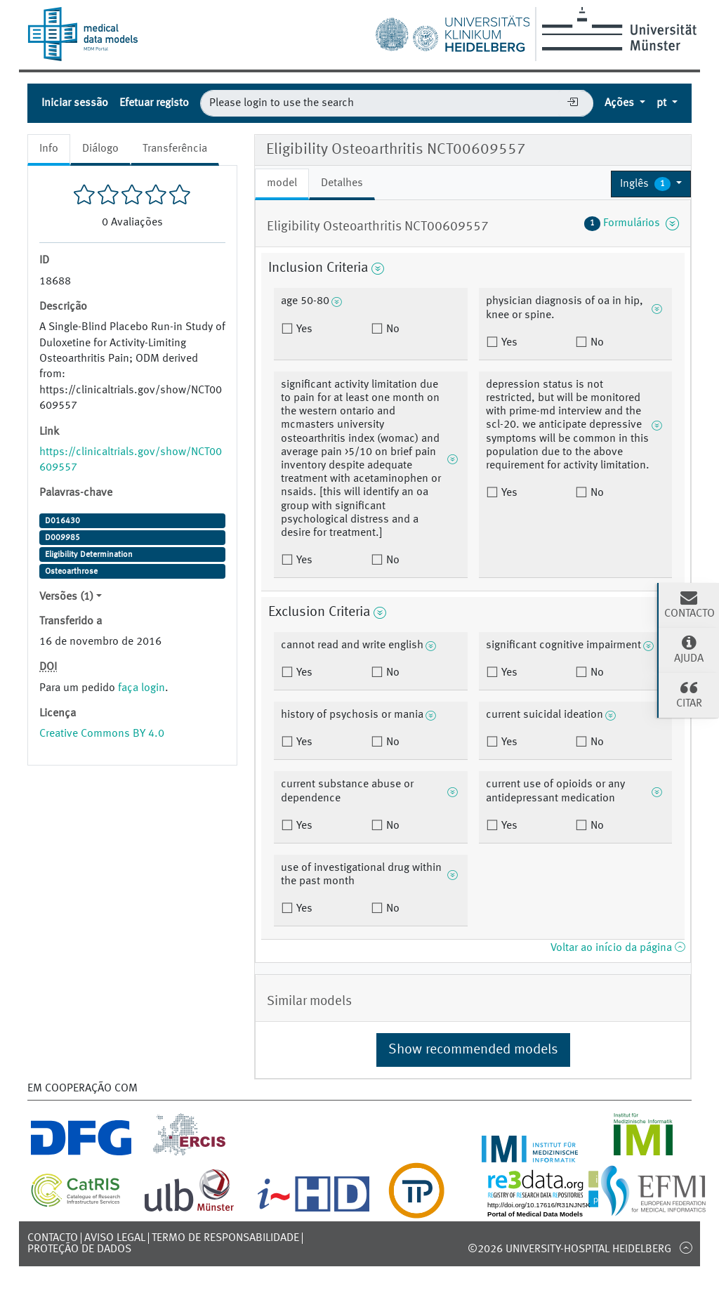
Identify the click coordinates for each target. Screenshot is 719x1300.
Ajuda (688, 648)
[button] (651, 184)
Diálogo (100, 149)
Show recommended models (473, 1050)
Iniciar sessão (74, 103)
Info (48, 149)
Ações (621, 103)
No (391, 329)
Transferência (175, 149)
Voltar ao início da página (617, 948)
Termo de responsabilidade (225, 1238)
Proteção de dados (79, 1249)
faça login (141, 688)
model (282, 183)
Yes (302, 329)
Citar (688, 693)
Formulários (631, 223)
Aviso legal (114, 1238)
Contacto (52, 1238)
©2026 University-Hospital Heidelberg (569, 1249)
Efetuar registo (154, 103)
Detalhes (342, 183)
